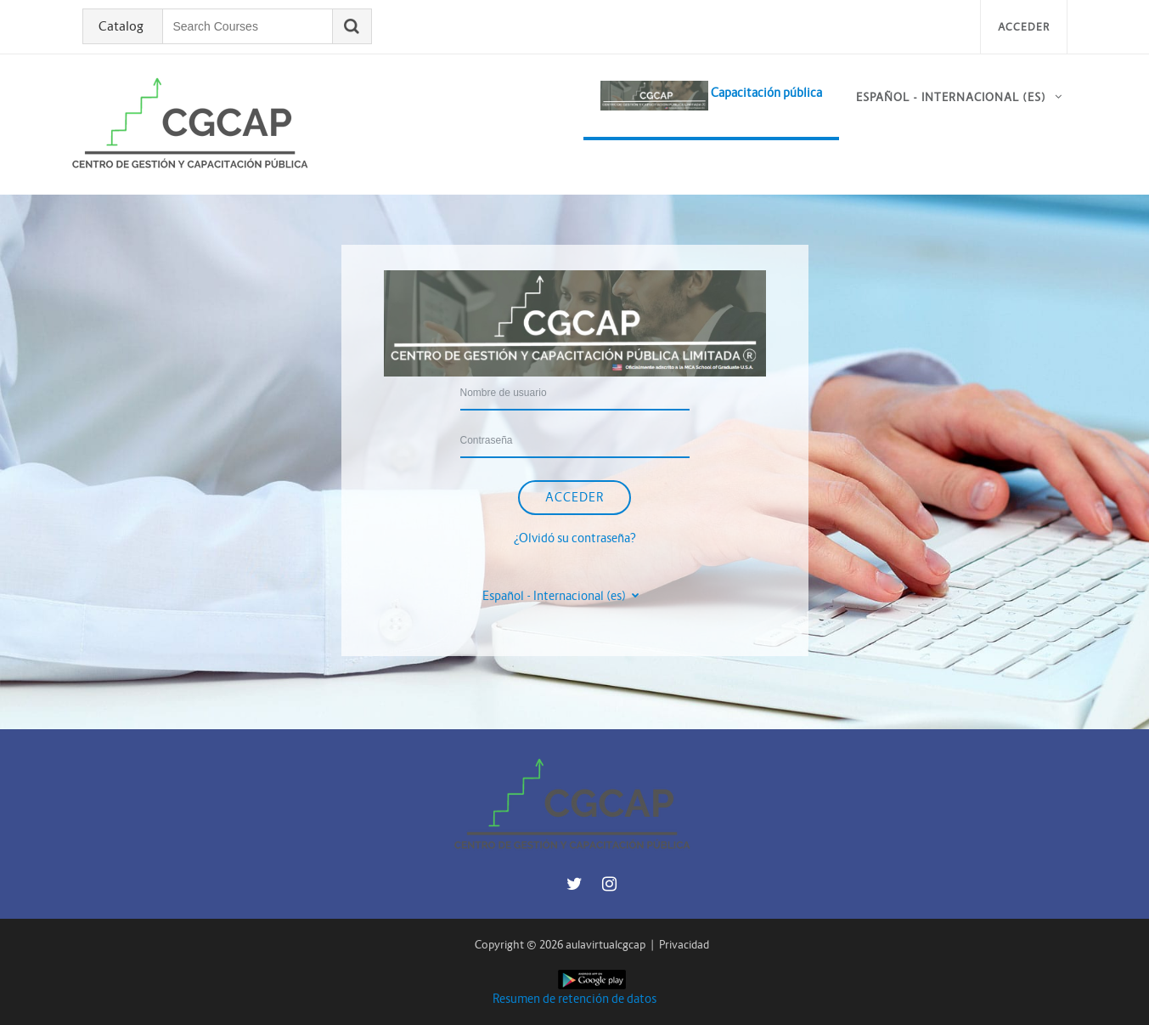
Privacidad (684, 944)
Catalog (121, 26)
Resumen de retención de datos (574, 998)
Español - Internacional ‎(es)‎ (951, 97)
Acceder (1024, 26)
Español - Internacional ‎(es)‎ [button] (555, 595)
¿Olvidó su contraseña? (575, 538)
